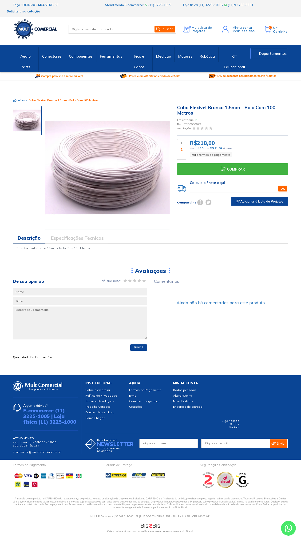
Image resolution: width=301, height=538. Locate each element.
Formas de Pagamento (145, 390)
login (26, 5)
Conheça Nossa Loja (99, 412)
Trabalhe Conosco (98, 406)
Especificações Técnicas (77, 238)
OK (283, 188)
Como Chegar (94, 418)
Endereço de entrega (187, 406)
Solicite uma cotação (23, 11)
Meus (243, 30)
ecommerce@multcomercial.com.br (37, 452)
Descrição (29, 238)
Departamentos (273, 53)
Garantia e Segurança (144, 401)
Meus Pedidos (183, 401)
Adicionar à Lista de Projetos (259, 201)
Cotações (136, 406)
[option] (27, 120)
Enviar (138, 347)
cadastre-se (47, 5)
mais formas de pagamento (210, 154)
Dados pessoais (184, 390)
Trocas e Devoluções (99, 401)
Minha (242, 27)
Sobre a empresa (97, 390)
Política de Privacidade (101, 395)
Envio (132, 395)
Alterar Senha (182, 395)
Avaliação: (184, 128)
